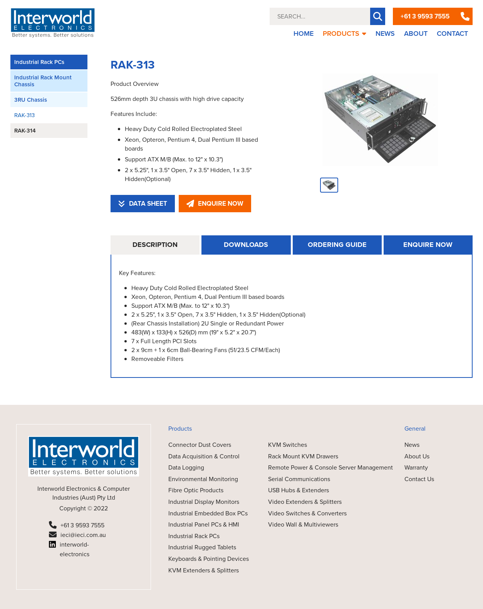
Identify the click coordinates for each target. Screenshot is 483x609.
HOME (303, 34)
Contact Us (419, 479)
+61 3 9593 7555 (425, 16)
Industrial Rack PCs (39, 62)
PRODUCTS (344, 34)
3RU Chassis (30, 100)
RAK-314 (25, 130)
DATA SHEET (142, 203)
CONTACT (452, 34)
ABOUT (416, 34)
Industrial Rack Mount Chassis (43, 81)
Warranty (416, 467)
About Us (416, 456)
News (411, 444)
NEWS (385, 34)
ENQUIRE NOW (214, 203)
